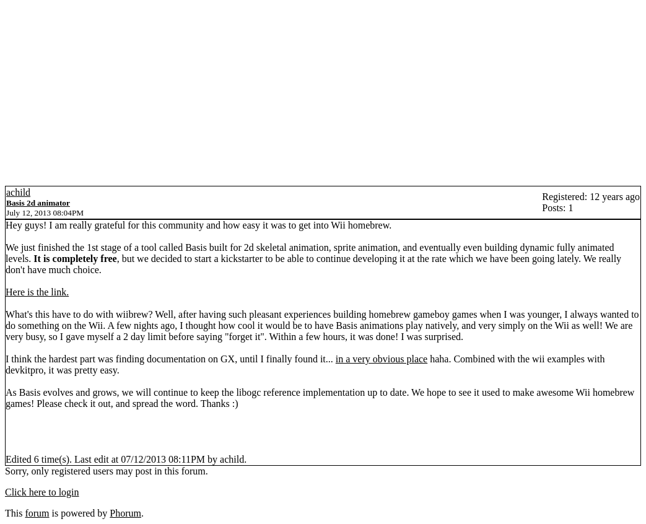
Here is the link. (37, 292)
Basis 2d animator (38, 202)
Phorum (125, 513)
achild (18, 192)
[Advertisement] (323, 93)
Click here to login (42, 492)
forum (37, 513)
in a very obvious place (381, 359)
